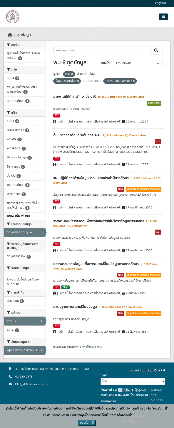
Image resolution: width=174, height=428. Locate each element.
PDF (57, 115)
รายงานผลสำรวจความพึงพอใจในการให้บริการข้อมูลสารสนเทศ (99, 221)
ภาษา (103, 375)
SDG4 (158, 141)
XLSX (65, 287)
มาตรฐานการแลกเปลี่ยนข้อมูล (75, 307)
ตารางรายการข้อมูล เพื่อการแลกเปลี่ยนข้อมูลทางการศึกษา (96, 264)
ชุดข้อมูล (24, 35)
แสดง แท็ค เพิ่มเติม (18, 216)
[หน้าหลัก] (10, 35)
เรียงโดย (106, 63)
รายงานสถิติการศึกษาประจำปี (75, 96)
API (83, 347)
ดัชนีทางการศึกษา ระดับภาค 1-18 (77, 135)
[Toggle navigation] (163, 16)
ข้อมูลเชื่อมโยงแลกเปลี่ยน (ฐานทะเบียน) (144, 189)
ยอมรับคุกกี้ (87, 423)
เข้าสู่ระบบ (160, 3)
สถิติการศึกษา (154, 103)
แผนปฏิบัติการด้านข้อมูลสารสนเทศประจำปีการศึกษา (91, 178)
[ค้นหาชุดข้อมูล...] (102, 50)
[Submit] (156, 50)
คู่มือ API (95, 347)
